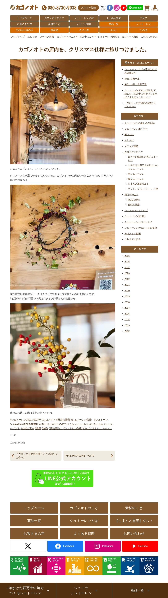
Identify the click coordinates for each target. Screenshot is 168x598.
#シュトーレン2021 (21, 419)
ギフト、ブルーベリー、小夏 (143, 189)
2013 (127, 325)
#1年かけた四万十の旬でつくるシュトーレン (64, 424)
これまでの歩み (149, 36)
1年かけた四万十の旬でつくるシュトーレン (25, 590)
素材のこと (54, 24)
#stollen (17, 424)
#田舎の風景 (63, 419)
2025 (127, 261)
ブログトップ (18, 36)
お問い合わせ (134, 533)
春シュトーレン (136, 173)
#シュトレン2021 (73, 428)
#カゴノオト (49, 419)
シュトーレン (143, 24)
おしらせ (32, 36)
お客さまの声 (24, 24)
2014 (127, 319)
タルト (113, 30)
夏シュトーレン (136, 179)
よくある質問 (113, 18)
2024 (127, 267)
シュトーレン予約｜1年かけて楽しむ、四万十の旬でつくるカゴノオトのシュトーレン (140, 93)
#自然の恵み (27, 428)
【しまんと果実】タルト (134, 521)
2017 (127, 307)
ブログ (143, 18)
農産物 (54, 30)
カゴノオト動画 (130, 36)
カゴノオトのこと (54, 18)
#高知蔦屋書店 (30, 424)
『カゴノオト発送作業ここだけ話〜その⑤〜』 (37, 456)
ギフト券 (84, 30)
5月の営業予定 (132, 78)
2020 (127, 290)
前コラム (129, 134)
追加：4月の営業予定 (135, 84)
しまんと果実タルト (138, 183)
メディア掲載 (84, 24)
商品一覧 (114, 24)
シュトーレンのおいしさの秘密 (140, 227)
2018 (127, 302)
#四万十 (36, 419)
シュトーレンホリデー (136, 128)
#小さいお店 (96, 424)
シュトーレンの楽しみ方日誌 (139, 123)
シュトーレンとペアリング (138, 222)
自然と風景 (134, 204)
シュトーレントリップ (136, 210)
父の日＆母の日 (24, 30)
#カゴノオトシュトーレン (97, 428)
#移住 (45, 428)
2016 (127, 313)
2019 (127, 296)
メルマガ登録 (88, 7)
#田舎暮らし (56, 428)
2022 (127, 279)
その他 (143, 30)
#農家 (38, 428)
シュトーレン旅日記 (108, 36)
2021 (127, 284)
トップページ (24, 18)
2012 (127, 331)
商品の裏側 (134, 199)
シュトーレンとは (84, 18)
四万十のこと (87, 36)
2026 (127, 256)
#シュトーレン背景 (81, 419)
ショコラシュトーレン (81, 590)
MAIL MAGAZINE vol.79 (80, 455)
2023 (127, 273)
